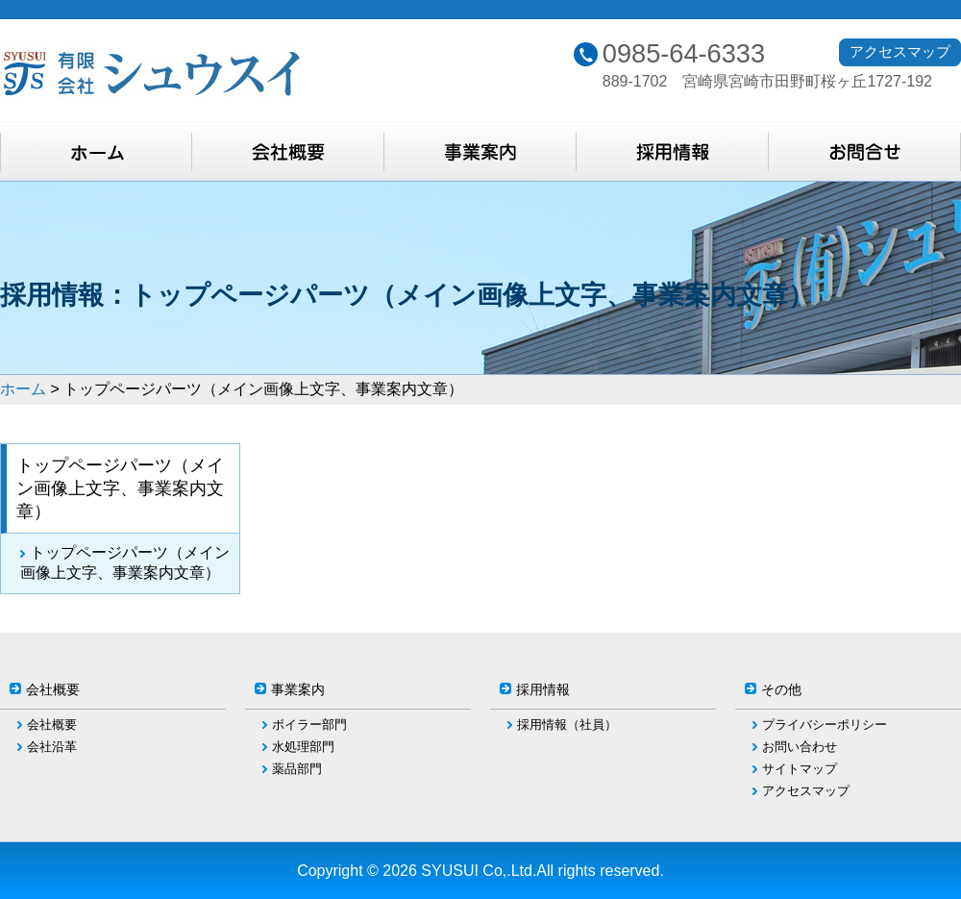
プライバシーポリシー (824, 724)
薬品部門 (297, 769)
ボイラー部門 (309, 724)
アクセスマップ (900, 51)
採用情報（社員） (567, 724)
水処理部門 (303, 746)
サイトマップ (799, 769)
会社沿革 (52, 746)
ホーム (23, 389)
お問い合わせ (799, 746)
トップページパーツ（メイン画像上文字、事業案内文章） (125, 562)
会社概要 (52, 724)
